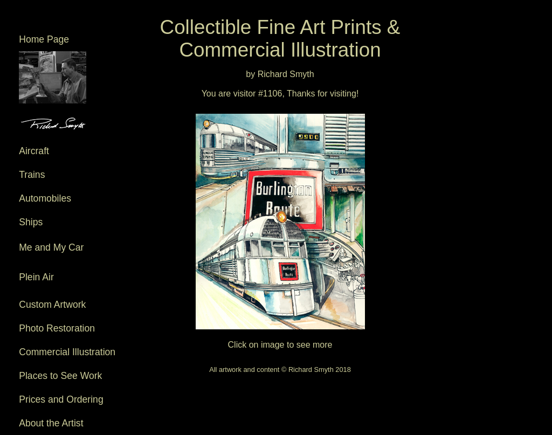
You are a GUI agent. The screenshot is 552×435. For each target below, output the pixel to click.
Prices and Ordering (61, 399)
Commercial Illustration (67, 352)
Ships (31, 222)
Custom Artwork (52, 304)
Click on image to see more (280, 226)
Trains (32, 174)
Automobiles (45, 198)
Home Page (44, 39)
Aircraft (34, 151)
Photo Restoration (57, 328)
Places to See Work (60, 375)
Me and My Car (64, 252)
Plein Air (69, 282)
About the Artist (51, 423)
